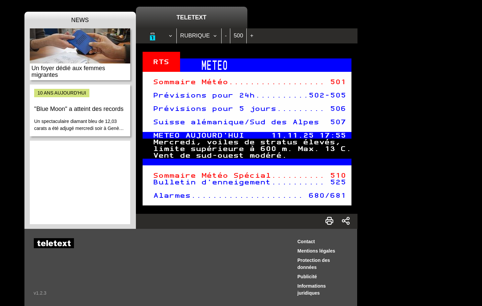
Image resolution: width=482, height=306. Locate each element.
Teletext (191, 17)
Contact (306, 241)
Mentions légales (316, 251)
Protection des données (314, 264)
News (80, 20)
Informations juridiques (312, 289)
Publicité (307, 276)
